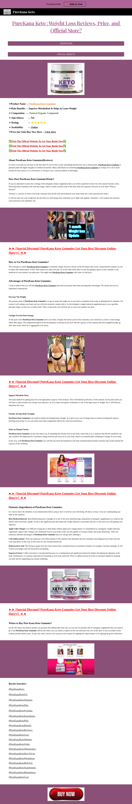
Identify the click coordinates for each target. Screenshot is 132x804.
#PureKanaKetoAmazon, (21, 700)
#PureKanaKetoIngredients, (22, 716)
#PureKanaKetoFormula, (21, 710)
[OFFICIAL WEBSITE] (66, 54)
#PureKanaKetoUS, (18, 694)
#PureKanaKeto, (17, 689)
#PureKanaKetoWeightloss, (22, 758)
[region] (66, 4)
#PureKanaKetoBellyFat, (21, 763)
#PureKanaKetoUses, (19, 735)
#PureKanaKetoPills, (19, 720)
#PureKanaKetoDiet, (19, 705)
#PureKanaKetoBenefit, (20, 725)
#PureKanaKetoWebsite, (20, 739)
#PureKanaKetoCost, (19, 777)
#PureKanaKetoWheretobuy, (22, 749)
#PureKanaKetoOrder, (19, 744)
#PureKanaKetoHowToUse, (22, 753)
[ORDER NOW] (66, 43)
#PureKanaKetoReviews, (21, 730)
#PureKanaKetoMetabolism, (22, 772)
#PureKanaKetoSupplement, (22, 767)
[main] (66, 27)
